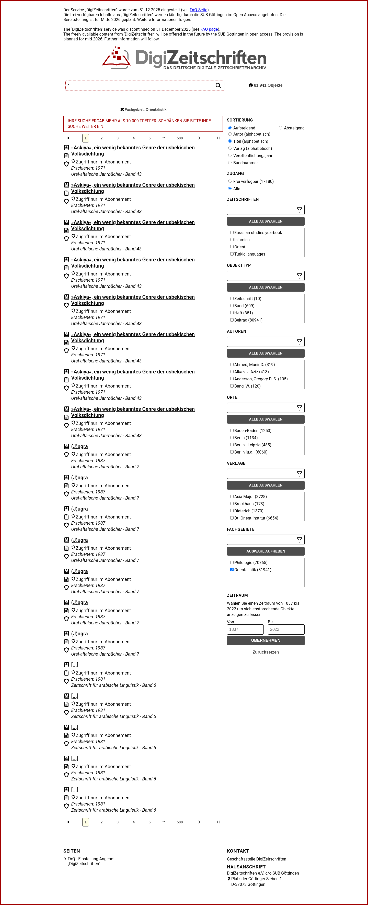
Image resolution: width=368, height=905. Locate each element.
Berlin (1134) (244, 437)
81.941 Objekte (266, 85)
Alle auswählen (266, 221)
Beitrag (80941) (246, 320)
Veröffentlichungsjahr (250, 155)
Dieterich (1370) (246, 511)
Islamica (240, 239)
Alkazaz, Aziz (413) (249, 371)
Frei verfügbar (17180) (251, 181)
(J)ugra (79, 446)
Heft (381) (241, 313)
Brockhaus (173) (247, 503)
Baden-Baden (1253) (250, 430)
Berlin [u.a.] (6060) (249, 452)
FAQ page (209, 29)
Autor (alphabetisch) (249, 134)
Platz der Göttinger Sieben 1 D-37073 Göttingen (256, 881)
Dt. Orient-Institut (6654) (254, 518)
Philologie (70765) (249, 562)
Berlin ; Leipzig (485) (250, 445)
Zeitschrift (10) (245, 298)
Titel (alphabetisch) (248, 141)
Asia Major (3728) (248, 496)
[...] (74, 665)
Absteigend (292, 128)
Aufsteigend (241, 128)
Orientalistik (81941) (250, 569)
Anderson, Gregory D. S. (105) (259, 379)
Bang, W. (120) (245, 386)
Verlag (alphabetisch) (250, 148)
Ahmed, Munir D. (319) (252, 364)
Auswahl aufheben (265, 551)
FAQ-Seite (198, 9)
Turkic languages (247, 254)
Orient (237, 247)
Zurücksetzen (265, 652)
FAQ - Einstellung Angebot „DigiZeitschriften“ (91, 861)
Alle (234, 188)
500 (180, 138)
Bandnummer (243, 162)
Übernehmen (266, 640)
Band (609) (242, 305)
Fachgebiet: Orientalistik (143, 109)
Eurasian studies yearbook (256, 232)
